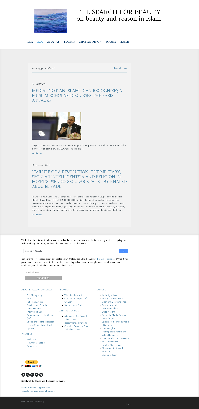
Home (29, 41)
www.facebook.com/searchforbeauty (38, 391)
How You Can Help (36, 343)
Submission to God (73, 305)
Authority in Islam (110, 295)
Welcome (31, 339)
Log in (128, 404)
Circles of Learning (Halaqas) (40, 322)
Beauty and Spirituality (112, 298)
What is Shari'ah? (90, 41)
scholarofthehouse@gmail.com (35, 387)
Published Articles (35, 302)
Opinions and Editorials (37, 305)
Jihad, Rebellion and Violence (115, 338)
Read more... (37, 153)
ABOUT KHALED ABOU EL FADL (36, 290)
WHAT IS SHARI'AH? (69, 311)
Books (30, 298)
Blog (40, 41)
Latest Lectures (34, 308)
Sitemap (41, 401)
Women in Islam (109, 355)
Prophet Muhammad (111, 345)
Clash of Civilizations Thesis (114, 302)
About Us (53, 41)
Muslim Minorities (110, 341)
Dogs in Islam (108, 312)
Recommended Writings (75, 323)
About (23, 401)
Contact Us (32, 346)
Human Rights (108, 328)
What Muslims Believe (74, 295)
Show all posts (120, 68)
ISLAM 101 (64, 290)
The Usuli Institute (105, 259)
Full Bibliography (34, 295)
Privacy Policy (32, 401)
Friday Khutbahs (34, 312)
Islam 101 (69, 41)
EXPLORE (111, 41)
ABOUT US (27, 334)
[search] (70, 251)
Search (124, 41)
